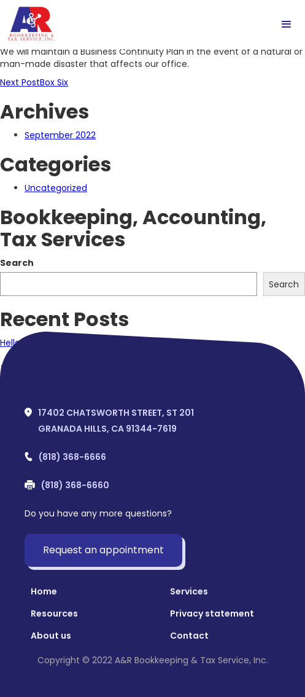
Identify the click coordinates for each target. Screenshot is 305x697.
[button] (286, 24)
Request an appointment (103, 550)
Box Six (34, 82)
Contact (189, 635)
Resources (54, 613)
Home (44, 591)
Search (17, 263)
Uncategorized (56, 188)
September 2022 (60, 135)
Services (189, 591)
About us (51, 635)
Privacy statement (212, 613)
